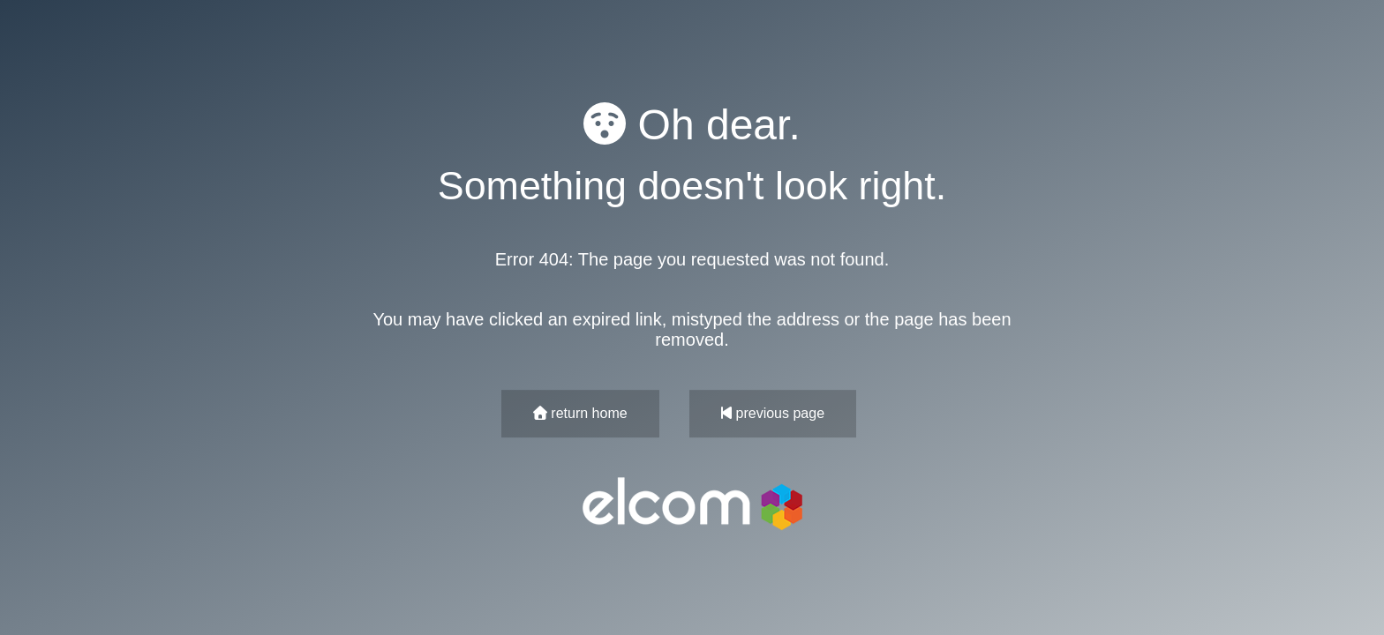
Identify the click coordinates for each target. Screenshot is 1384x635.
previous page (772, 413)
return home (580, 413)
